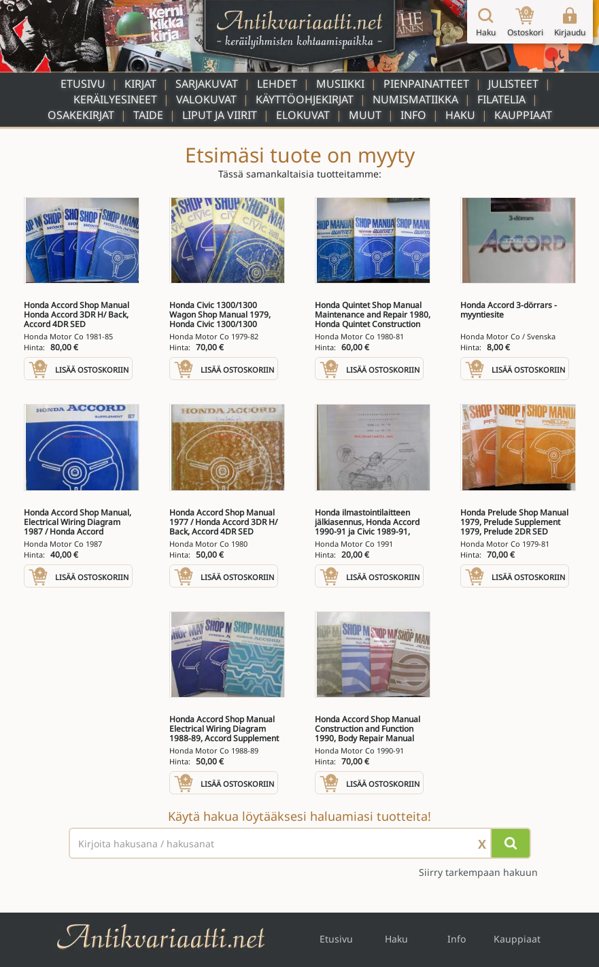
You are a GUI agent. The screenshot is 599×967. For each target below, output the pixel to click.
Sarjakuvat (206, 83)
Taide (148, 114)
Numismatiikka (415, 99)
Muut (365, 114)
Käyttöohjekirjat (305, 99)
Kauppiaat (523, 114)
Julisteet (513, 83)
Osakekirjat (81, 114)
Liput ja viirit (219, 114)
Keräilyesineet (115, 99)
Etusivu (83, 83)
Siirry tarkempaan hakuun (478, 872)
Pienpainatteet (426, 83)
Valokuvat (206, 99)
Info (413, 114)
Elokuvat (303, 114)
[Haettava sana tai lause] (300, 843)
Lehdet (277, 83)
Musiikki (340, 83)
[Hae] (510, 843)
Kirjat (140, 83)
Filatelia (501, 99)
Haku (460, 114)
